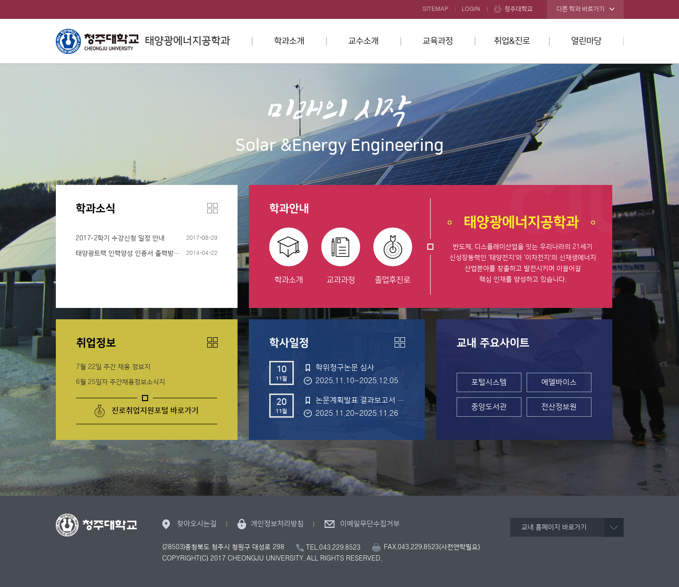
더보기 (212, 208)
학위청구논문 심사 (345, 367)
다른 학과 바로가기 (580, 9)
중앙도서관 (489, 407)
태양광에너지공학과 (143, 41)
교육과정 (438, 41)
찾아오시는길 (197, 524)
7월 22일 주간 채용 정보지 (113, 367)
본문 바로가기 (339, 0)
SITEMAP (436, 9)
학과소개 (289, 41)
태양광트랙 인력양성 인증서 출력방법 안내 (135, 253)
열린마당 (586, 41)
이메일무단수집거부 (370, 524)
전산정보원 (559, 407)
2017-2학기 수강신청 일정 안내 (120, 238)
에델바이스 (559, 382)
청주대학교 (518, 9)
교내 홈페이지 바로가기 (554, 527)
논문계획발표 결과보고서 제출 (360, 400)
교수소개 (363, 41)
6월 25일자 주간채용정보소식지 (121, 382)
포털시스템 (489, 382)
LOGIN (471, 9)
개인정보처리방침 (277, 524)
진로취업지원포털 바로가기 (155, 410)
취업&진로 (512, 41)
